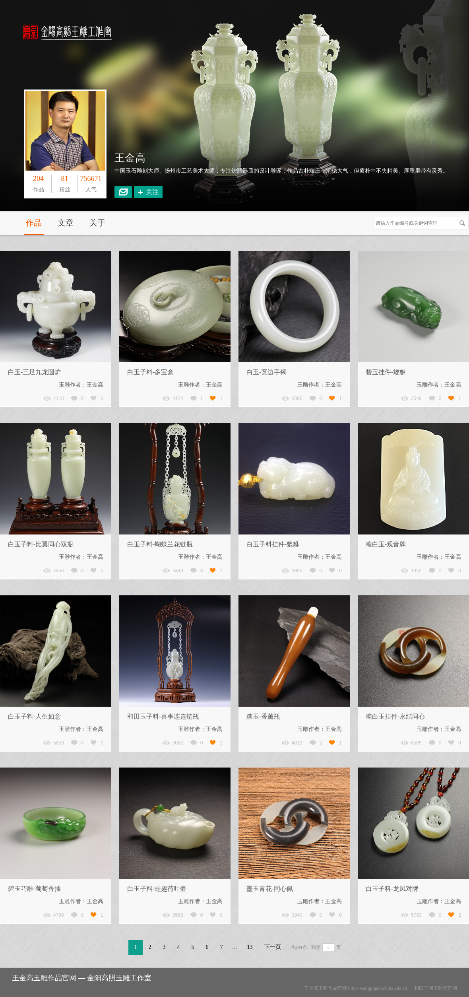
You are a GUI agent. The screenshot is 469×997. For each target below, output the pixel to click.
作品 (34, 222)
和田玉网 (423, 988)
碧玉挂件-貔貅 (386, 372)
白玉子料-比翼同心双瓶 (41, 544)
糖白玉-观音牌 (386, 544)
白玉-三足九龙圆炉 (34, 372)
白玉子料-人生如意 (34, 716)
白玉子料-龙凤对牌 (392, 888)
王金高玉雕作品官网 (325, 988)
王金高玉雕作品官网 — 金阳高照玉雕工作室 (81, 978)
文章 (66, 222)
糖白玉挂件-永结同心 (395, 716)
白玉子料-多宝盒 (150, 372)
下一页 (272, 947)
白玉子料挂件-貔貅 (272, 544)
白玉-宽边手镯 (266, 372)
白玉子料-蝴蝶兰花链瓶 (160, 544)
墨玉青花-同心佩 (269, 888)
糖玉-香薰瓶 (263, 716)
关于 (97, 222)
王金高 (129, 158)
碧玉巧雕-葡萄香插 (34, 888)
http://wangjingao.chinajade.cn (377, 988)
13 (250, 947)
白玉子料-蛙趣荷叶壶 (156, 888)
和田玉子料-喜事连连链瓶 (163, 716)
